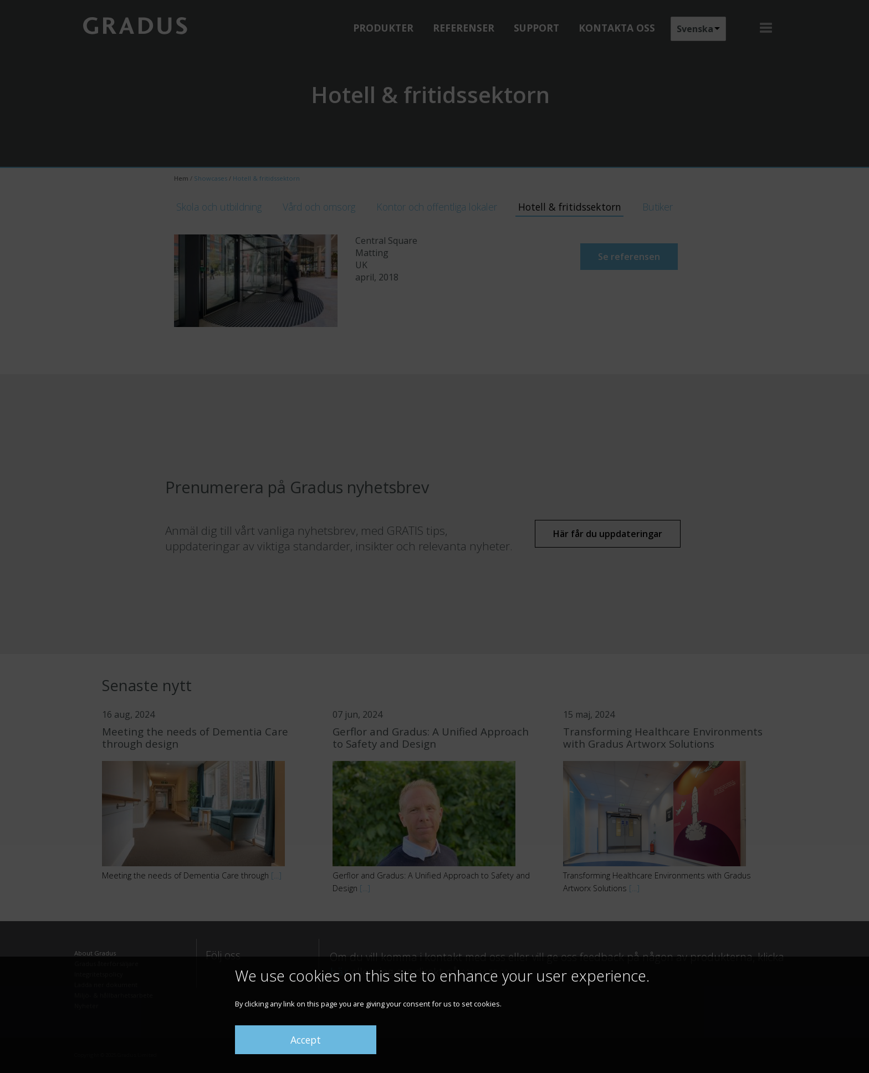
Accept (305, 1039)
